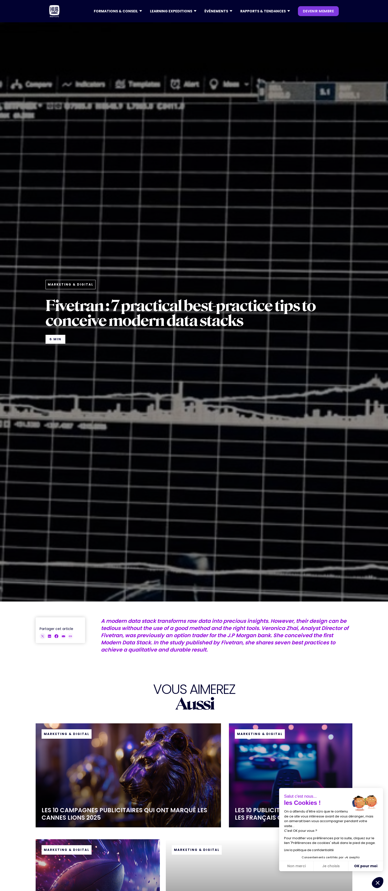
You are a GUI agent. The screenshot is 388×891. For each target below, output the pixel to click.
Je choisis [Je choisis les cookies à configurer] (331, 866)
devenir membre (318, 11)
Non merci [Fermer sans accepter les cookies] (296, 866)
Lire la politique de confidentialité (309, 850)
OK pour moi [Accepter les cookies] (365, 866)
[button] (118, 11)
